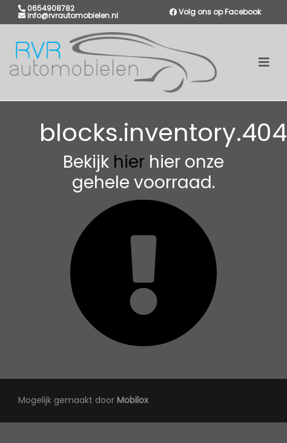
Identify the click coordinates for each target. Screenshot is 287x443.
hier (129, 162)
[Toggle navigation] (264, 62)
